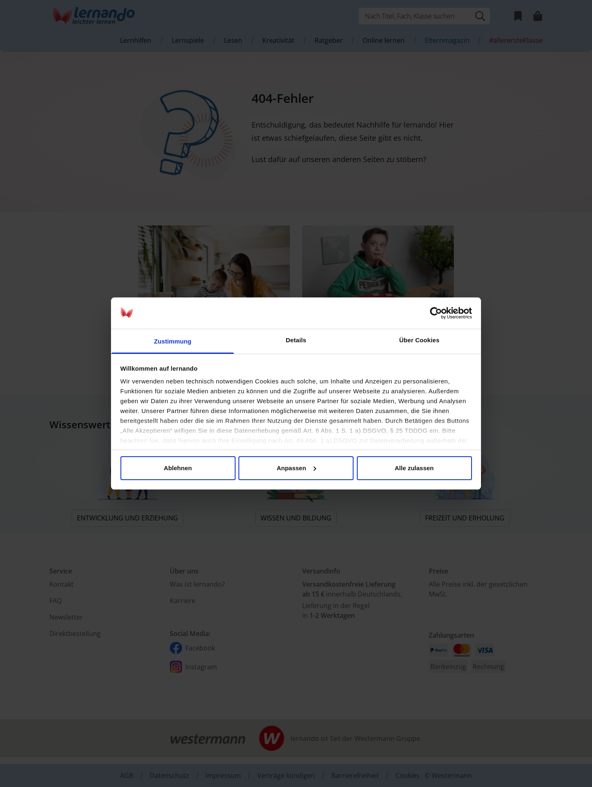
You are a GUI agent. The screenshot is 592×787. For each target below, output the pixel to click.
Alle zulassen (414, 467)
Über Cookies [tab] (419, 340)
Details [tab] (296, 340)
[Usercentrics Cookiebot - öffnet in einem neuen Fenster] (436, 313)
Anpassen (296, 467)
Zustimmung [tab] (173, 341)
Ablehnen (178, 467)
